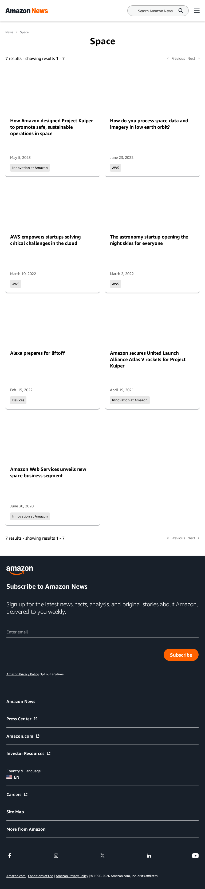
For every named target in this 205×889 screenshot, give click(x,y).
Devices (18, 400)
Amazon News (20, 701)
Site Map (15, 811)
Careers (17, 794)
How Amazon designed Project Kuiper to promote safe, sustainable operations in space (51, 127)
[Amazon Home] (26, 10)
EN (12, 777)
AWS (115, 167)
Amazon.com (23, 736)
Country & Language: (23, 771)
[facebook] (9, 855)
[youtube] (195, 855)
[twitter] (102, 855)
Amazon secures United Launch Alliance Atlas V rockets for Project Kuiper (148, 359)
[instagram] (56, 855)
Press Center (22, 718)
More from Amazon (26, 829)
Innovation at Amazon (30, 167)
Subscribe (181, 655)
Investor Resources (28, 753)
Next (193, 58)
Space (24, 32)
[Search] (155, 11)
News (9, 32)
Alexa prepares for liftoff (37, 353)
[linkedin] (149, 855)
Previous (176, 58)
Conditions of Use (40, 876)
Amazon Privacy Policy (72, 876)
